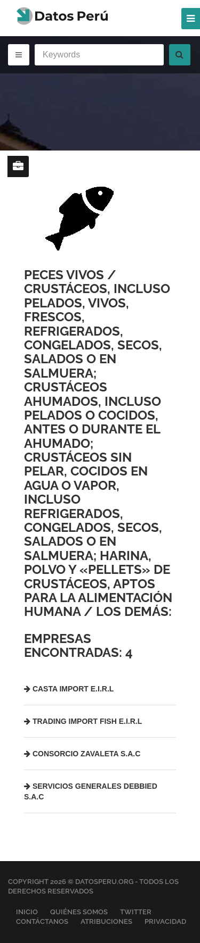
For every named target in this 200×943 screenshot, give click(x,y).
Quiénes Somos (79, 912)
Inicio (27, 912)
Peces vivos (64, 274)
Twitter (135, 912)
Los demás (132, 611)
